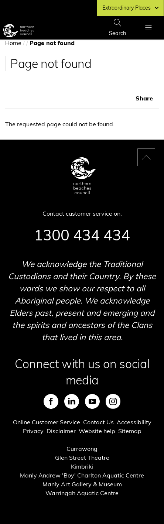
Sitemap (129, 431)
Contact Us (98, 422)
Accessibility (134, 422)
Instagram (113, 401)
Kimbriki (82, 466)
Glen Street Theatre (82, 457)
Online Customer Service (46, 422)
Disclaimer (61, 431)
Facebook (51, 401)
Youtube (92, 401)
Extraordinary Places (130, 7)
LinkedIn (71, 401)
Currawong (82, 448)
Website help (97, 431)
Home (13, 43)
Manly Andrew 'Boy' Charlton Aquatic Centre (82, 475)
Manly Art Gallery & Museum (82, 484)
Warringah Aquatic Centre (82, 493)
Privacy (33, 431)
